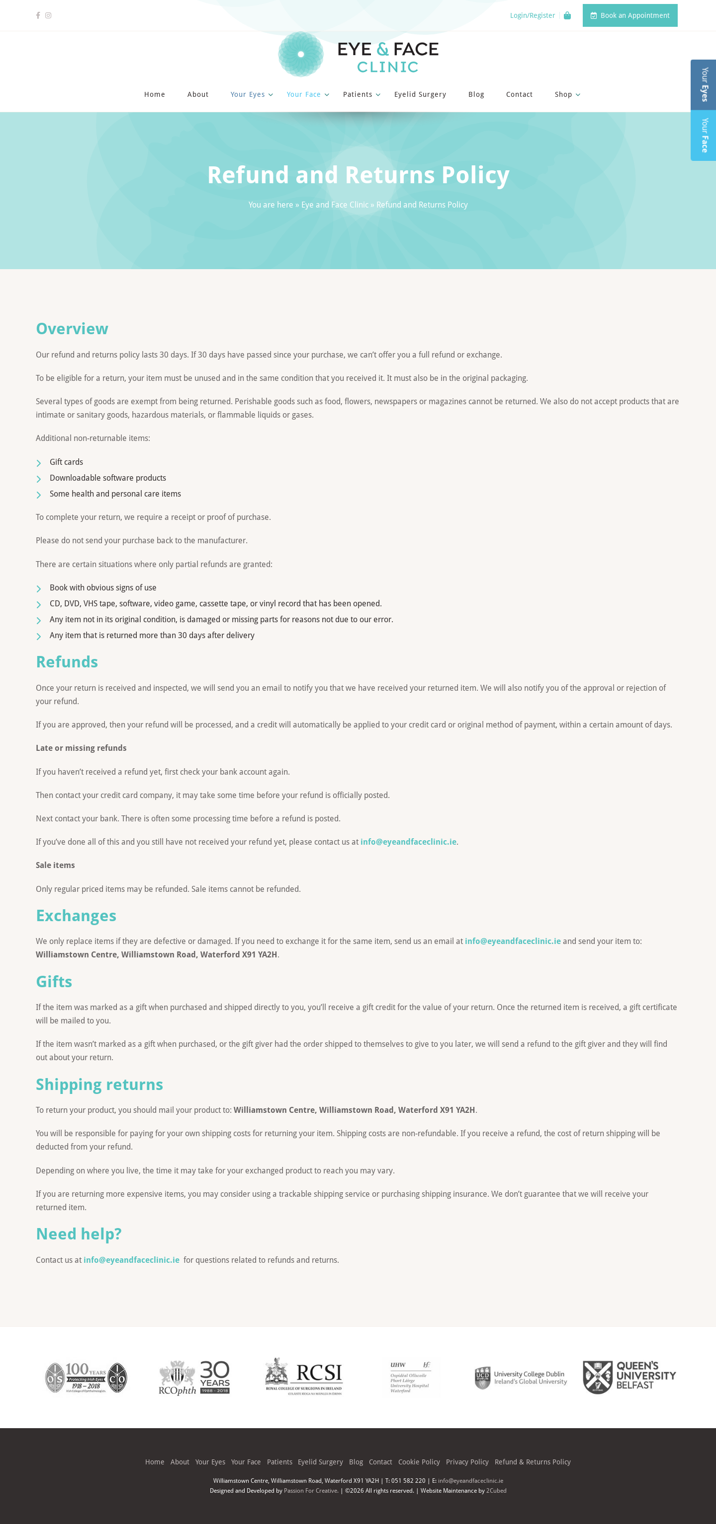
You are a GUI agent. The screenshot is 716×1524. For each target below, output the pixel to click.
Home (155, 94)
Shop (563, 94)
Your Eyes (248, 94)
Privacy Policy (467, 1461)
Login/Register (532, 15)
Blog (476, 94)
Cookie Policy (419, 1461)
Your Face (304, 94)
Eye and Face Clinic (334, 204)
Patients (357, 94)
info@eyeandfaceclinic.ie (408, 841)
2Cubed (496, 1490)
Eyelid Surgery (420, 94)
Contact (519, 94)
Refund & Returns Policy (533, 1461)
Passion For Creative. (311, 1490)
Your (705, 85)
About (198, 94)
